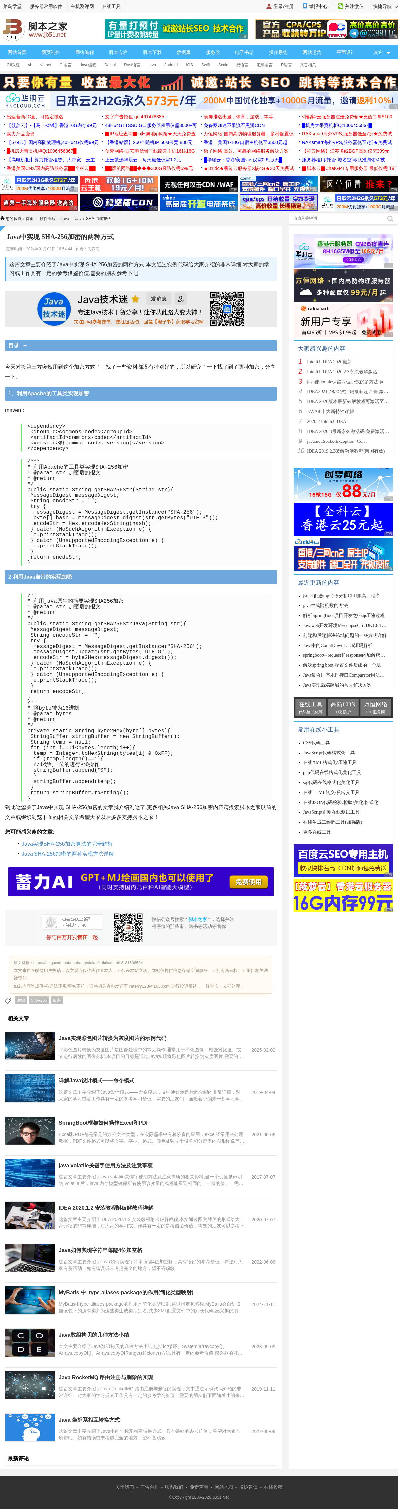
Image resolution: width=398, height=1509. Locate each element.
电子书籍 (244, 52)
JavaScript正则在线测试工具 (331, 812)
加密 (57, 1000)
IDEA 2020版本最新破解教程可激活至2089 (350, 401)
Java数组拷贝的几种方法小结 (94, 1335)
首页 (29, 218)
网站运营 (312, 52)
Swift (205, 65)
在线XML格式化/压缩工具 (330, 762)
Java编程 (88, 65)
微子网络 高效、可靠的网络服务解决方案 (246, 151)
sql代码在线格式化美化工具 (331, 782)
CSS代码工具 (316, 742)
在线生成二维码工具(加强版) (332, 822)
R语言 (286, 65)
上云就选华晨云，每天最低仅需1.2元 (143, 159)
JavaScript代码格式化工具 (329, 752)
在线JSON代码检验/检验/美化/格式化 (340, 802)
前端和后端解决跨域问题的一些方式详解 (345, 635)
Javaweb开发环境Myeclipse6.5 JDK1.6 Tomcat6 (349, 625)
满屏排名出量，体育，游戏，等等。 (241, 116)
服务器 (213, 52)
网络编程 (84, 52)
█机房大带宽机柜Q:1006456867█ (337, 125)
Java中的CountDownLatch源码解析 (337, 645)
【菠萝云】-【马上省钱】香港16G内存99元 (52, 125)
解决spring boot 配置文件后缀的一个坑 (342, 665)
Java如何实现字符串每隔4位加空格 (101, 1250)
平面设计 (346, 52)
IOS (189, 65)
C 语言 (66, 65)
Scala (223, 65)
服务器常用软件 (46, 6)
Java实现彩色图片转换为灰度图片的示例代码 (112, 1038)
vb (30, 65)
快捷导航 (385, 6)
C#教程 (13, 65)
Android (171, 65)
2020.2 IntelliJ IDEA (326, 421)
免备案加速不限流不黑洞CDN (234, 125)
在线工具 (111, 6)
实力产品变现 (20, 133)
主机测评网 (82, 6)
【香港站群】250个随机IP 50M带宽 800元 (148, 142)
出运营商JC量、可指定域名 (35, 116)
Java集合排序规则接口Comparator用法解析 (346, 675)
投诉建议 (248, 1487)
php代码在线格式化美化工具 (332, 772)
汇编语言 (265, 65)
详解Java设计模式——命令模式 (96, 1080)
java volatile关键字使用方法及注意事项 (106, 1165)
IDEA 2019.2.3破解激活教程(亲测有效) (346, 451)
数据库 (184, 52)
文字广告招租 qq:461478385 (134, 116)
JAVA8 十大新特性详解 (330, 411)
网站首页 (17, 52)
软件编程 (48, 218)
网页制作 (50, 52)
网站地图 (224, 1487)
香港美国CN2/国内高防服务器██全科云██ (51, 168)
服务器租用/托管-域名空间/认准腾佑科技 (343, 159)
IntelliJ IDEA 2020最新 (329, 361)
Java (21, 1000)
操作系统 (278, 52)
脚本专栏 (118, 52)
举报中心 (318, 6)
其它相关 (308, 65)
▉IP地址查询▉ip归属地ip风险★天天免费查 (150, 133)
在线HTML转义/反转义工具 (331, 792)
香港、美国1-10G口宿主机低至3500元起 (245, 142)
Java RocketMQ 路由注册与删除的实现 (106, 1377)
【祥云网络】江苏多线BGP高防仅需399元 (345, 151)
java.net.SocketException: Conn (337, 441)
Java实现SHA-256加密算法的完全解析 (67, 844)
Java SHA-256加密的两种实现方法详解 (68, 854)
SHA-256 (39, 1000)
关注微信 (354, 6)
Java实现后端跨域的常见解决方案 (337, 685)
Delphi (110, 65)
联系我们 (174, 1487)
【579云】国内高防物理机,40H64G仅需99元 (53, 142)
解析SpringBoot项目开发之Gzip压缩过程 (344, 615)
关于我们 (124, 1487)
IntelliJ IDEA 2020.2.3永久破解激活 (342, 371)
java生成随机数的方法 (325, 605)
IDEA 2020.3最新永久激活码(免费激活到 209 (352, 431)
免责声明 (199, 1487)
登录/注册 (284, 6)
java (152, 65)
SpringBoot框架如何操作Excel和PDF (104, 1123)
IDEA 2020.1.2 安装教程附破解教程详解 (106, 1208)
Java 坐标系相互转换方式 (89, 1420)
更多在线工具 (317, 832)
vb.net (45, 65)
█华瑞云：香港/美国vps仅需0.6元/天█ (243, 159)
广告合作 (149, 1487)
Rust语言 (132, 65)
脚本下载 (152, 52)
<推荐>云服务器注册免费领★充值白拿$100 (347, 116)
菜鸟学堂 (12, 6)
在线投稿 (273, 1487)
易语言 (242, 65)
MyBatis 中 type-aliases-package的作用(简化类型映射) (126, 1292)
